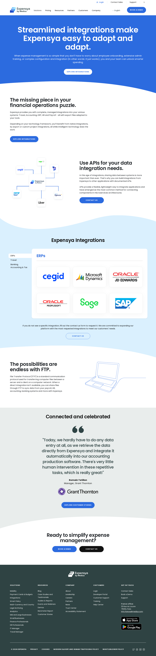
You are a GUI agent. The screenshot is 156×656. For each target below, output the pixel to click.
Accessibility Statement (76, 611)
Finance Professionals (19, 621)
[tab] (20, 256)
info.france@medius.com (132, 611)
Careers (69, 598)
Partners (69, 601)
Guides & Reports (45, 601)
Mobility (13, 591)
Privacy (34, 649)
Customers (83, 10)
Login (100, 2)
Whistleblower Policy (113, 649)
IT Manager (15, 628)
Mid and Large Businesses (20, 615)
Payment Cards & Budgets (21, 594)
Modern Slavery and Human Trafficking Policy (76, 649)
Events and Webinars (47, 604)
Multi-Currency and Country (22, 604)
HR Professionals (17, 625)
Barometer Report (45, 611)
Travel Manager (16, 632)
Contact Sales (117, 2)
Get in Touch (127, 585)
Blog (39, 591)
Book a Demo (136, 10)
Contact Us (92, 549)
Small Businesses (17, 618)
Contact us (92, 200)
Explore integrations (78, 72)
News (68, 604)
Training (96, 601)
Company (96, 10)
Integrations (15, 598)
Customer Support (101, 598)
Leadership (70, 594)
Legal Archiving (16, 608)
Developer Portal (100, 594)
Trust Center (71, 608)
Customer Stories (45, 614)
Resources (59, 10)
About (68, 591)
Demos (41, 607)
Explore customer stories (78, 505)
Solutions (37, 10)
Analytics (14, 611)
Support (133, 2)
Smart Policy (15, 601)
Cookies (46, 649)
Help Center (98, 604)
